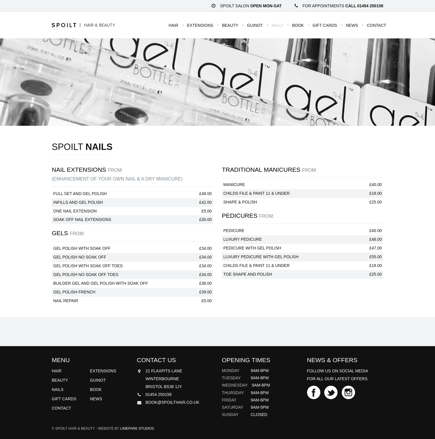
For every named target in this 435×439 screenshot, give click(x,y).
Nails (277, 25)
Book (298, 25)
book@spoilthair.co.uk (172, 402)
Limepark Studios (137, 428)
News (352, 25)
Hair (173, 25)
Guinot (255, 25)
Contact (376, 25)
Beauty (230, 25)
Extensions (200, 25)
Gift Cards (325, 25)
